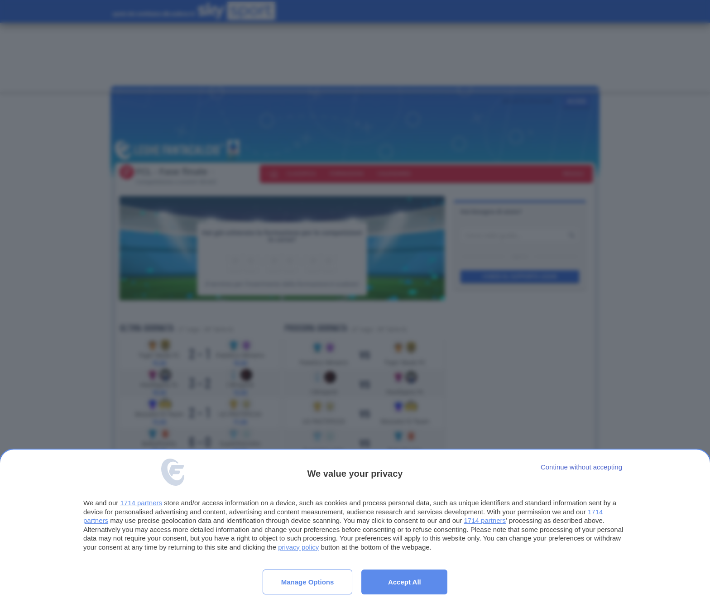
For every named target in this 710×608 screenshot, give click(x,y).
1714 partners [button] (141, 503)
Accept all (404, 582)
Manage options (307, 582)
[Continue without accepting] (581, 467)
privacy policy (298, 547)
